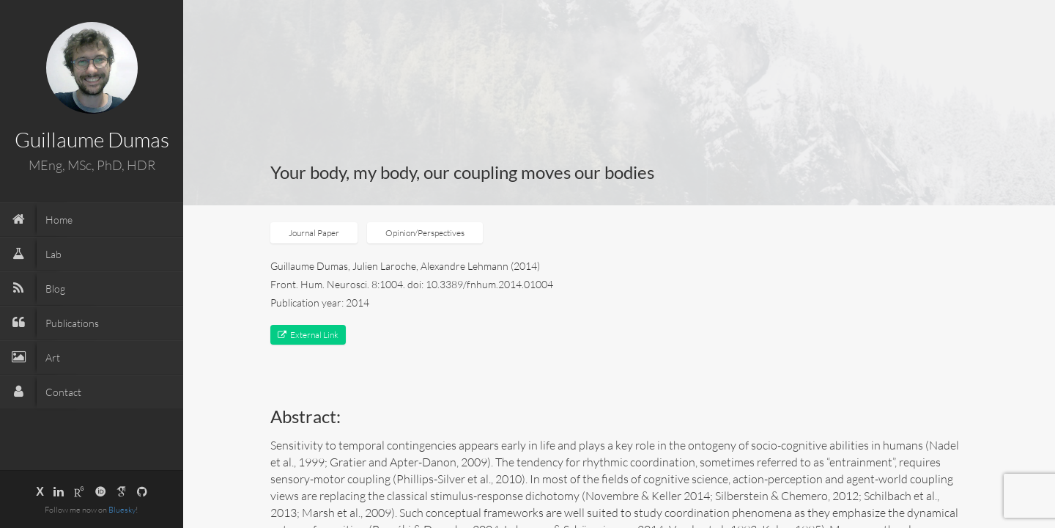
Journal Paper (314, 232)
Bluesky (122, 510)
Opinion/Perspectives (424, 232)
